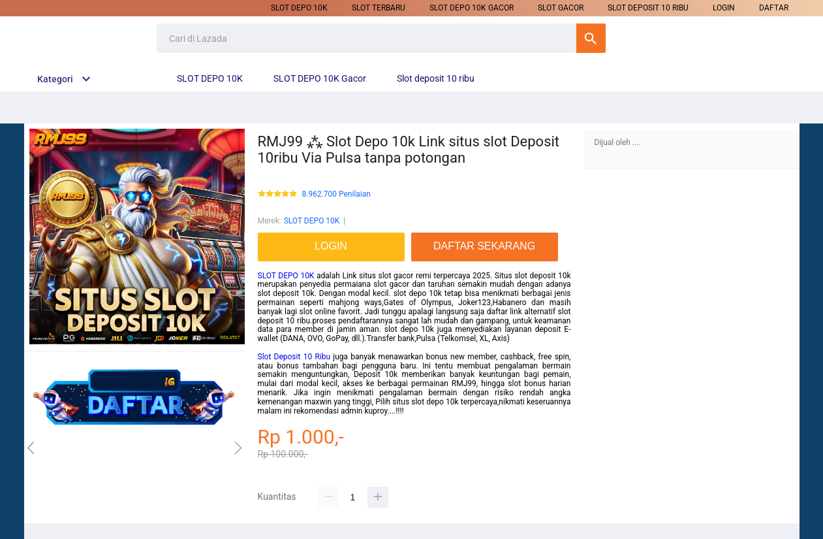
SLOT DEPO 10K (299, 7)
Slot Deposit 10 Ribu (294, 356)
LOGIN (724, 7)
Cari (591, 38)
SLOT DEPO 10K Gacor (471, 7)
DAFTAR (773, 7)
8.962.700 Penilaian (336, 194)
